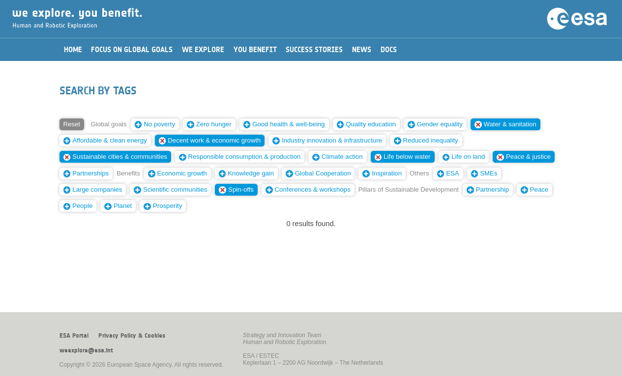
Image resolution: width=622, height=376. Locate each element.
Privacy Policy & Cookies (131, 336)
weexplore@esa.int (86, 350)
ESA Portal (74, 336)
